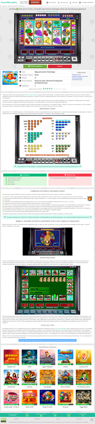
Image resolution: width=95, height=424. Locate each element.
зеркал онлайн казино (31, 95)
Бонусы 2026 (63, 2)
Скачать (59, 66)
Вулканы (74, 2)
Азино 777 (79, 419)
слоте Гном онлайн (60, 328)
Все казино (51, 2)
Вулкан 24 (37, 419)
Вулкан (16, 419)
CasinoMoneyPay (9, 2)
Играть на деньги (35, 66)
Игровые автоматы (86, 2)
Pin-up (58, 419)
